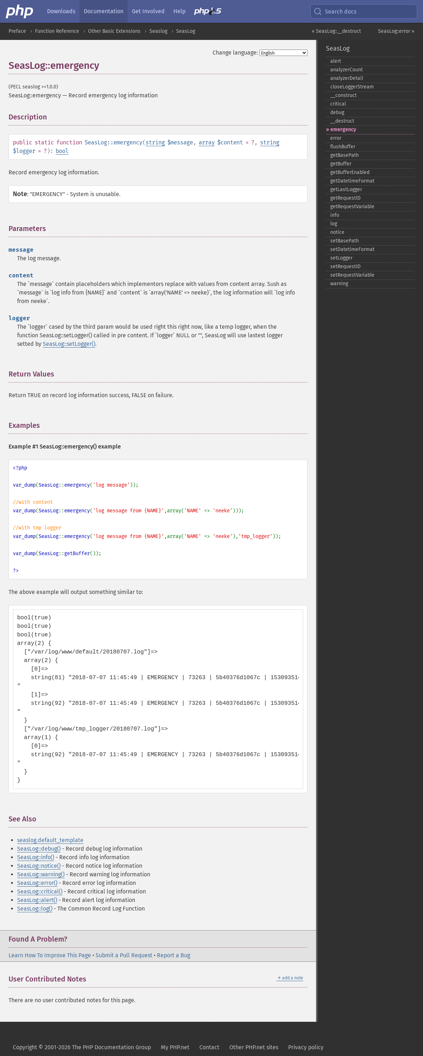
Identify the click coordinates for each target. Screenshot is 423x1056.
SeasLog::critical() (39, 891)
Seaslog (158, 31)
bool (62, 151)
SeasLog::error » (396, 31)
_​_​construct (343, 95)
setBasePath (344, 241)
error (335, 138)
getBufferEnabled (350, 172)
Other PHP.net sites (253, 1047)
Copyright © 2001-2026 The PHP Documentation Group (82, 1047)
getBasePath (344, 155)
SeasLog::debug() (39, 848)
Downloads (61, 11)
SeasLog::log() (34, 908)
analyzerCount (346, 70)
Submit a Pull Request (124, 955)
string (155, 142)
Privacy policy (305, 1047)
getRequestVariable (352, 207)
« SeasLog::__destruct (336, 31)
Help (179, 11)
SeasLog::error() (37, 883)
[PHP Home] (20, 11)
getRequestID (345, 198)
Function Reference (57, 31)
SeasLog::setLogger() (69, 343)
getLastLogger (346, 189)
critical (338, 104)
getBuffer (340, 164)
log (333, 224)
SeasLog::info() (35, 857)
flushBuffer (342, 147)
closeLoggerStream (352, 87)
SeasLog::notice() (39, 865)
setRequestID (345, 266)
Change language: (235, 52)
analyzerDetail (346, 78)
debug (337, 112)
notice (337, 232)
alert (335, 61)
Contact (209, 1047)
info (334, 215)
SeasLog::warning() (41, 874)
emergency (343, 130)
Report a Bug (173, 955)
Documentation (103, 11)
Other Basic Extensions (114, 31)
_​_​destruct (342, 121)
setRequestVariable (352, 275)
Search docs (335, 11)
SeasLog (185, 31)
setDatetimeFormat (352, 249)
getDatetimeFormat (352, 181)
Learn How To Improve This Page (50, 955)
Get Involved (148, 11)
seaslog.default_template (50, 840)
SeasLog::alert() (37, 900)
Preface (17, 31)
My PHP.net (175, 1047)
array (207, 142)
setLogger (341, 258)
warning (339, 284)
